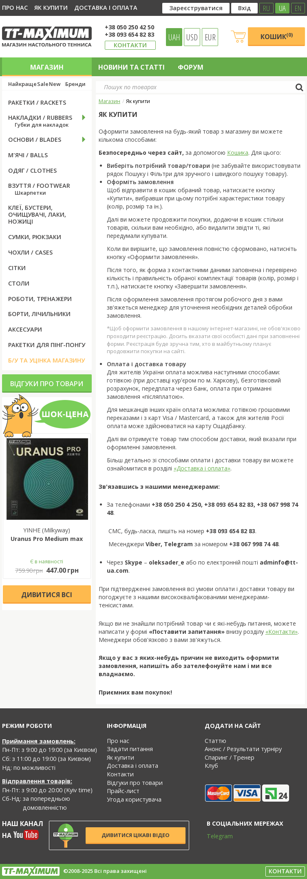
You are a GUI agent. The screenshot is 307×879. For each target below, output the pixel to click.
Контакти (130, 45)
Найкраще (22, 84)
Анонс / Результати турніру (243, 749)
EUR (210, 37)
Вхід (244, 8)
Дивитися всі (46, 594)
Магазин (47, 67)
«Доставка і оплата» (202, 468)
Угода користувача (134, 799)
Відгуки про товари (46, 383)
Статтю (215, 741)
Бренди (75, 84)
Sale (43, 84)
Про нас (15, 7)
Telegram (214, 836)
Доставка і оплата (105, 7)
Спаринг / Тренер (229, 757)
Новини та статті (131, 67)
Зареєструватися (196, 8)
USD (192, 37)
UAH (174, 37)
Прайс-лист (123, 791)
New (54, 84)
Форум (190, 67)
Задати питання (130, 749)
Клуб (211, 765)
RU (266, 8)
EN (298, 8)
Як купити (51, 7)
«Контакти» (281, 631)
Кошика (237, 152)
